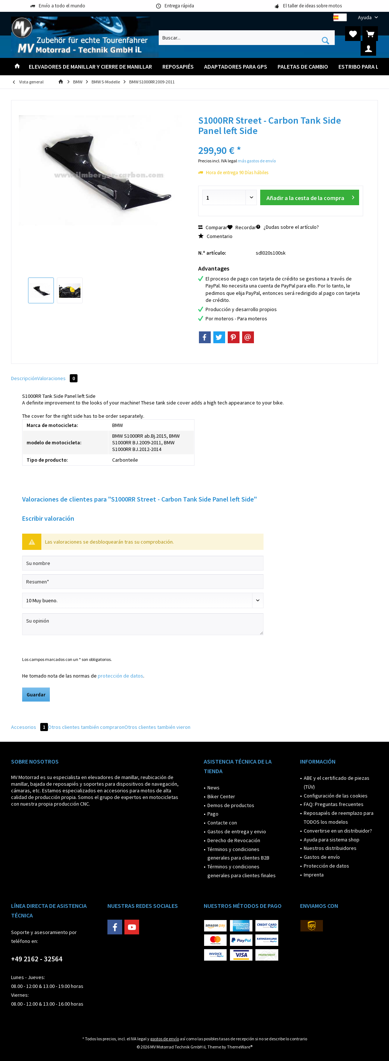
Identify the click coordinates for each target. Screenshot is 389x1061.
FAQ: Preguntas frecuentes (334, 804)
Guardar (36, 694)
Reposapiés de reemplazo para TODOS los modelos (338, 817)
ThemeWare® (239, 1047)
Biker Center (221, 796)
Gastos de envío (322, 857)
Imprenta (314, 874)
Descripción (24, 378)
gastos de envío (164, 1038)
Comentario (215, 236)
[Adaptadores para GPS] (235, 66)
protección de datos (120, 675)
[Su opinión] (143, 624)
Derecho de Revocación (233, 840)
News (213, 787)
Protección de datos (326, 865)
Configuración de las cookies (336, 795)
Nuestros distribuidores (330, 848)
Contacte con (222, 822)
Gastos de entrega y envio (236, 831)
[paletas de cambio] (302, 66)
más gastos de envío (257, 160)
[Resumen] (143, 581)
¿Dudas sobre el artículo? (287, 227)
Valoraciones (57, 378)
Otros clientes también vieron (157, 727)
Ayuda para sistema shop (331, 839)
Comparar (212, 227)
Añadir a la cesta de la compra (310, 196)
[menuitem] (365, 17)
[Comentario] (143, 600)
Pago (212, 813)
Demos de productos (230, 805)
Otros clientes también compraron (86, 727)
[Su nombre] (143, 563)
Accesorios (29, 727)
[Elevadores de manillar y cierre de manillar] (90, 66)
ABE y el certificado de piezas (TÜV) (336, 782)
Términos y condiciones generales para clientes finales (241, 871)
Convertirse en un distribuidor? (338, 830)
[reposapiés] (178, 66)
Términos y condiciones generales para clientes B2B (238, 853)
